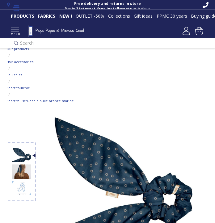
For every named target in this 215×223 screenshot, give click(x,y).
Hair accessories (19, 61)
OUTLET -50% (90, 16)
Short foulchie (18, 87)
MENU (15, 32)
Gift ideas (143, 16)
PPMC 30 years (172, 16)
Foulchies (14, 74)
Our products (17, 48)
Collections (119, 16)
